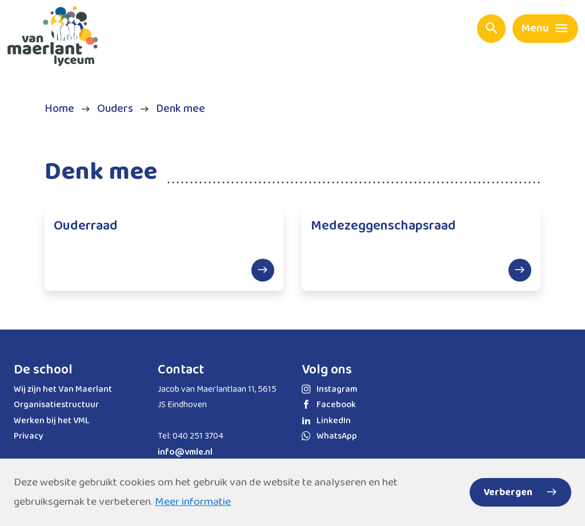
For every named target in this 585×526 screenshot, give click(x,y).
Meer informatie (193, 502)
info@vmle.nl (185, 452)
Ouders (115, 109)
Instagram (329, 389)
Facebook (329, 404)
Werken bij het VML (52, 420)
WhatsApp (329, 436)
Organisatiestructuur (56, 404)
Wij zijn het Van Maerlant (63, 389)
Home (59, 109)
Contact (181, 369)
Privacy (28, 436)
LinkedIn (326, 420)
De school (43, 369)
